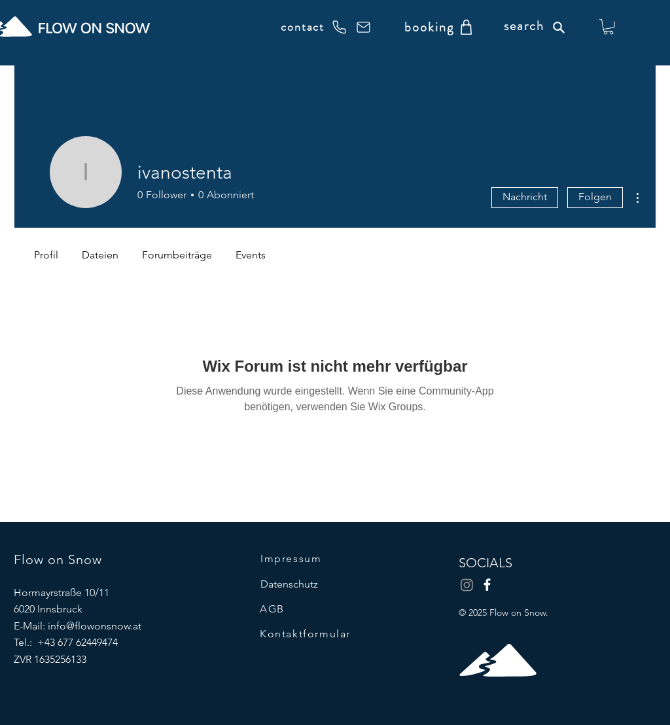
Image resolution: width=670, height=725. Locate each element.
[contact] (313, 26)
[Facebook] (487, 584)
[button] (608, 27)
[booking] (428, 27)
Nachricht (524, 196)
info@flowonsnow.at (94, 626)
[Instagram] (467, 584)
